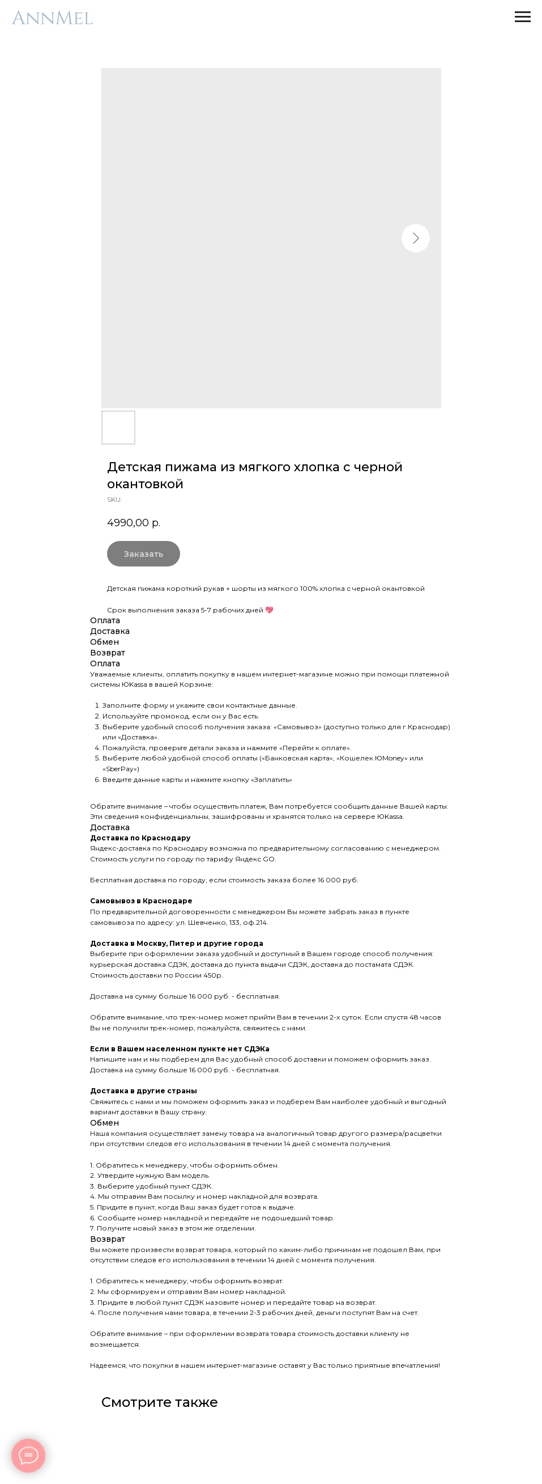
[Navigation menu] (523, 17)
